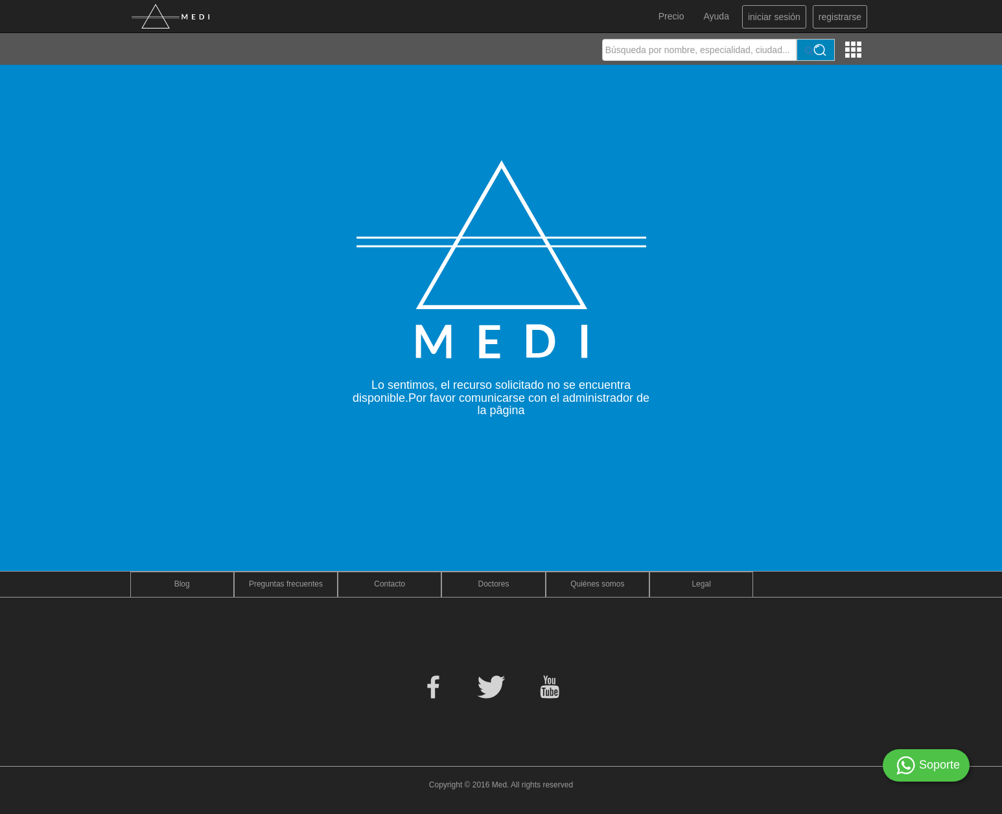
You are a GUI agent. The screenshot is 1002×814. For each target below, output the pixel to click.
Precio (671, 16)
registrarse (840, 17)
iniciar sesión (774, 17)
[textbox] (699, 50)
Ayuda (715, 16)
